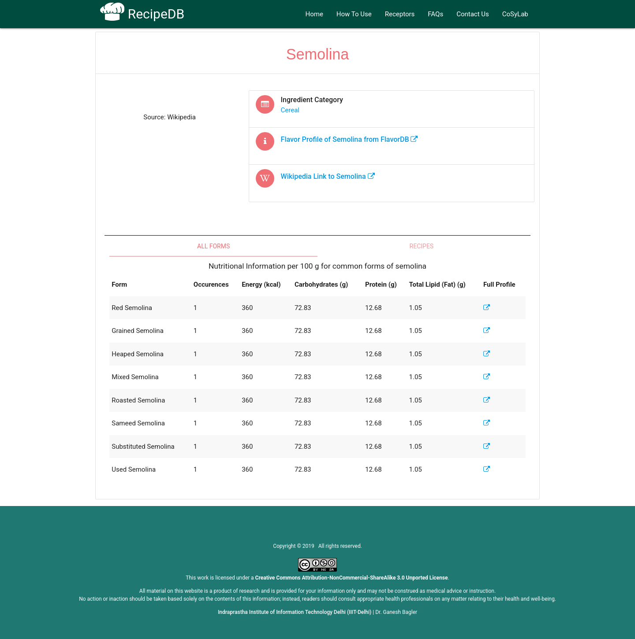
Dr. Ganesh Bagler (396, 612)
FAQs (435, 14)
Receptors (400, 14)
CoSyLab (515, 14)
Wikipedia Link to (328, 176)
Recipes (422, 246)
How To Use (354, 14)
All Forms (213, 246)
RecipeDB (142, 14)
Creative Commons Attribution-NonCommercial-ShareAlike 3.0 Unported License (351, 578)
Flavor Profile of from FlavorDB (349, 139)
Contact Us (472, 14)
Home (314, 14)
